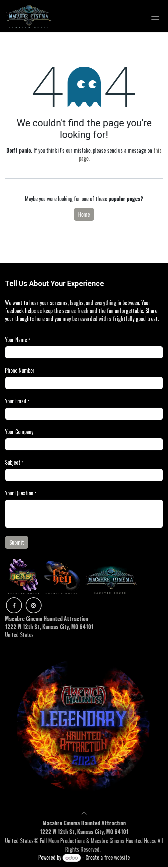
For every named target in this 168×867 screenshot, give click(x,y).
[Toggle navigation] (155, 16)
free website (117, 857)
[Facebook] (14, 605)
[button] (84, 813)
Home (84, 214)
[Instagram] (34, 605)
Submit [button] (16, 542)
